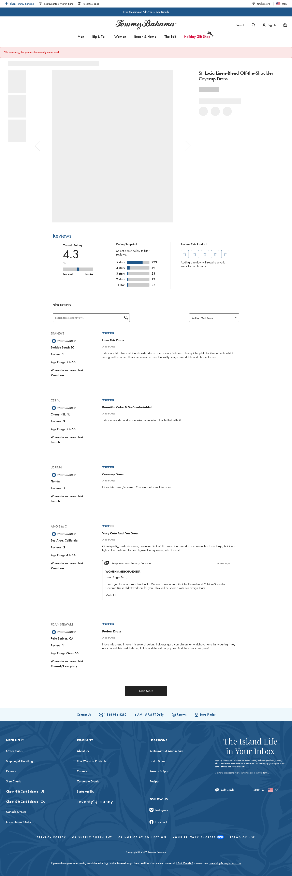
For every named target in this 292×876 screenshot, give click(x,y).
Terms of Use (221, 766)
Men (80, 36)
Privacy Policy (238, 766)
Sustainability (85, 791)
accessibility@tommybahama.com (225, 863)
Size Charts (13, 781)
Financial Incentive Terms (256, 772)
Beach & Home (145, 36)
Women (120, 36)
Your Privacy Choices (198, 837)
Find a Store (157, 761)
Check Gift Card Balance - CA (25, 801)
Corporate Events (88, 781)
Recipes (154, 781)
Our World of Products (91, 761)
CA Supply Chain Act (92, 837)
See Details (162, 12)
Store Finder (205, 714)
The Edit (170, 36)
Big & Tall (99, 36)
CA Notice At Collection (142, 837)
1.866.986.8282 (184, 863)
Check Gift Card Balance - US (25, 791)
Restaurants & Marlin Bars (166, 751)
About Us (83, 751)
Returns (179, 714)
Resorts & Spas (159, 771)
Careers (82, 771)
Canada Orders (16, 812)
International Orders (19, 822)
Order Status (14, 751)
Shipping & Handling (19, 761)
